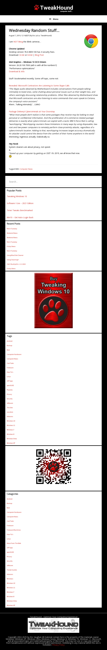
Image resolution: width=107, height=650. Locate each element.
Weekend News (12, 233)
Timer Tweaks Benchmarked (20, 210)
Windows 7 (10, 430)
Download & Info (17, 71)
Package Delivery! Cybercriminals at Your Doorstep (32, 111)
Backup (9, 345)
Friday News (11, 246)
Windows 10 (11, 421)
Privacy (9, 394)
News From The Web (14, 543)
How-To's (10, 372)
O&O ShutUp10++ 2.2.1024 (16, 264)
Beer (8, 350)
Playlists (10, 390)
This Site (10, 407)
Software (10, 403)
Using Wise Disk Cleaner (15, 255)
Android (9, 341)
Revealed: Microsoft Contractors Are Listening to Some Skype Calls (39, 85)
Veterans (10, 416)
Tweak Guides (12, 570)
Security (10, 399)
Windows (10, 579)
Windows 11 (11, 425)
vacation (10, 412)
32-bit (21, 55)
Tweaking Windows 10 (17, 196)
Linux (9, 376)
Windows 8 (10, 434)
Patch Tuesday (12, 229)
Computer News (26, 169)
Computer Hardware (14, 354)
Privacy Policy (58, 644)
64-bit (30, 55)
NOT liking (18, 41)
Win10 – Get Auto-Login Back (20, 217)
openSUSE (10, 385)
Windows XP (11, 443)
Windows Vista (12, 439)
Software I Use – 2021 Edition (20, 203)
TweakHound (53, 8)
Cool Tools (10, 363)
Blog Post (39, 55)
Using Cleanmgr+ (13, 260)
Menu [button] (55, 19)
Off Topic (10, 381)
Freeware (10, 368)
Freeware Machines (14, 530)
